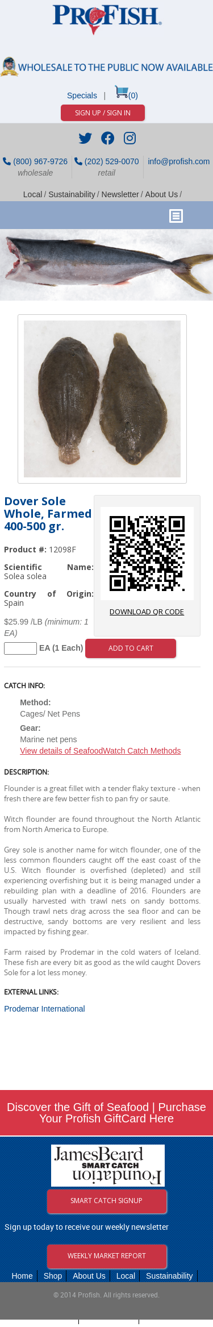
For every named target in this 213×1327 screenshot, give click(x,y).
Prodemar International (44, 1008)
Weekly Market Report (107, 1256)
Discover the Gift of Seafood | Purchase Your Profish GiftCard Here (106, 1113)
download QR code (147, 562)
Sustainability (71, 194)
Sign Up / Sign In (103, 113)
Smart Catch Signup (106, 1200)
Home (21, 1275)
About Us (161, 194)
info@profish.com (178, 161)
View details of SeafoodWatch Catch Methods (100, 750)
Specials (82, 95)
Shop (53, 1275)
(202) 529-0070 (106, 161)
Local (32, 194)
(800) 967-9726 (35, 161)
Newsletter (120, 194)
